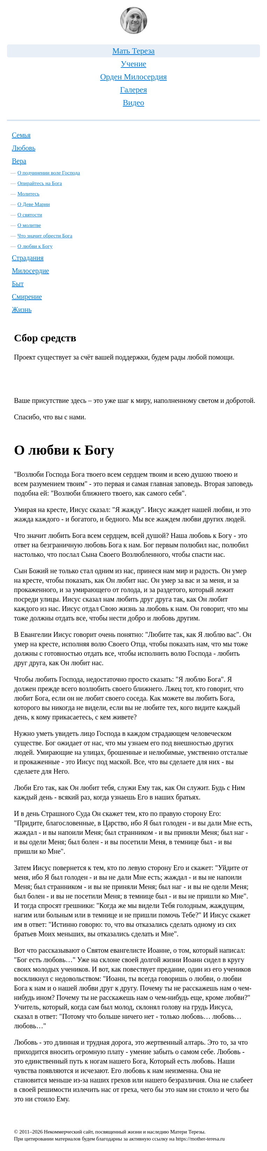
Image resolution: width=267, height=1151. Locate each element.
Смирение (27, 296)
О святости (29, 215)
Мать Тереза (133, 51)
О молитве (29, 225)
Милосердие (30, 271)
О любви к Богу (35, 246)
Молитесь (28, 194)
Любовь (23, 148)
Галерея (133, 89)
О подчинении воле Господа (48, 173)
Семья (21, 135)
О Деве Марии (33, 204)
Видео (133, 102)
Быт (18, 283)
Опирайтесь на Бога (39, 183)
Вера (19, 161)
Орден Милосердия (133, 76)
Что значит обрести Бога (44, 236)
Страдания (28, 258)
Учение (133, 63)
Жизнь (21, 309)
